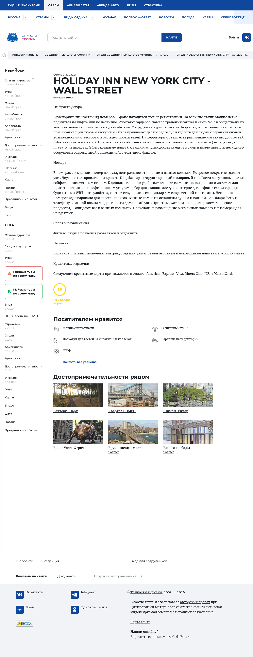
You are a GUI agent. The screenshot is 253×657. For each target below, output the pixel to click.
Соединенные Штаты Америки (67, 54)
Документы (66, 576)
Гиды (8, 389)
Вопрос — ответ (137, 17)
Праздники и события (21, 199)
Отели (53, 5)
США (9, 225)
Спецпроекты (232, 17)
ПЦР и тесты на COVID (21, 316)
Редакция (52, 561)
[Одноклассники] (96, 607)
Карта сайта (140, 622)
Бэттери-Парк (65, 411)
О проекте (24, 561)
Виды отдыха (75, 17)
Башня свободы (176, 448)
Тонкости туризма (25, 54)
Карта (9, 179)
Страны (42, 17)
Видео (9, 207)
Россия (14, 17)
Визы (131, 5)
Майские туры (23, 291)
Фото (8, 215)
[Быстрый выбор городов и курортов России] (25, 17)
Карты (208, 17)
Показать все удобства (79, 362)
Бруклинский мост (124, 448)
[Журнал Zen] (41, 607)
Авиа (78, 5)
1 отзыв (113, 452)
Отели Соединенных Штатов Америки (125, 54)
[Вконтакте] (41, 592)
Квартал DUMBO (122, 411)
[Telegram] (96, 592)
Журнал (109, 17)
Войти (233, 37)
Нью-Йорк (15, 70)
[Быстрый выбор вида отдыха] (92, 17)
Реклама (31, 576)
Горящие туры (23, 274)
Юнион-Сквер (175, 411)
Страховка (153, 5)
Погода (188, 17)
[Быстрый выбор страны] (53, 17)
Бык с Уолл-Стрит (68, 448)
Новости (166, 17)
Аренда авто (108, 5)
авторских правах (195, 602)
